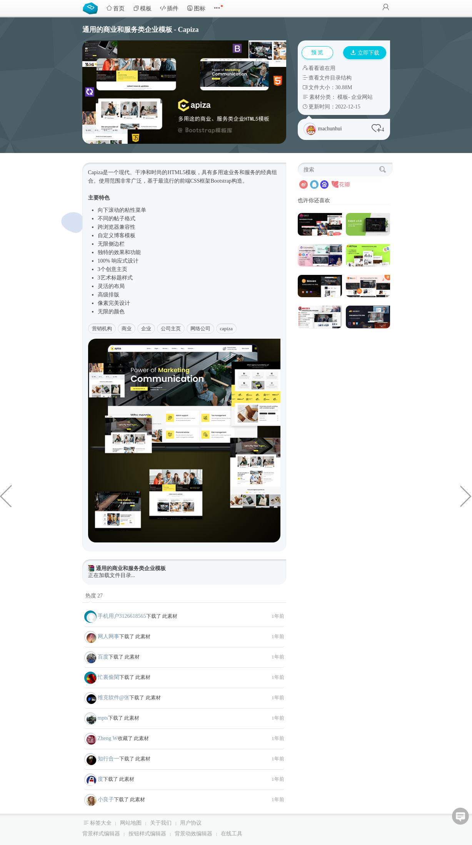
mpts (103, 718)
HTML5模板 (181, 172)
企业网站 (362, 97)
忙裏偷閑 (108, 677)
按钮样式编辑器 (147, 834)
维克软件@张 (114, 697)
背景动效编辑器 (193, 834)
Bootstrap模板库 (92, 7)
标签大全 (101, 823)
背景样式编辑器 (101, 834)
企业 (146, 328)
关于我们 (161, 823)
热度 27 (94, 596)
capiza (226, 328)
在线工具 (231, 834)
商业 (127, 328)
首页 (115, 8)
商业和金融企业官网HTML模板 (466, 495)
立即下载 (365, 53)
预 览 (317, 52)
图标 (196, 8)
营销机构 (102, 328)
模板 (142, 8)
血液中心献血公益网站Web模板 (6, 495)
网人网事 (108, 636)
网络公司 (200, 328)
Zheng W (108, 738)
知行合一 (108, 759)
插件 (169, 8)
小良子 (106, 799)
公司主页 (171, 328)
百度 (103, 657)
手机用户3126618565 (122, 616)
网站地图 (131, 823)
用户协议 (191, 823)
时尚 (156, 172)
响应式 (120, 261)
